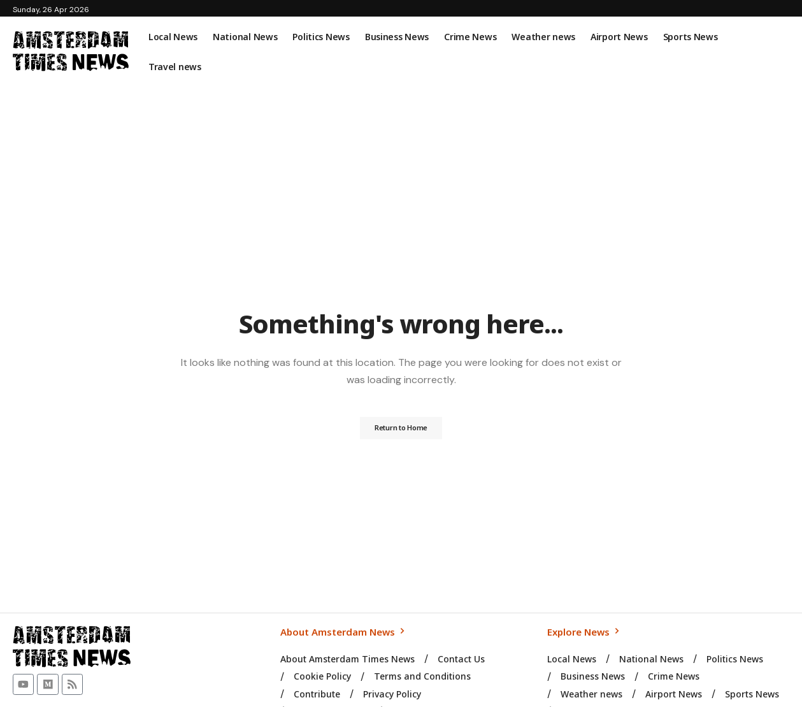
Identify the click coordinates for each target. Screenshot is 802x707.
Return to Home (401, 428)
